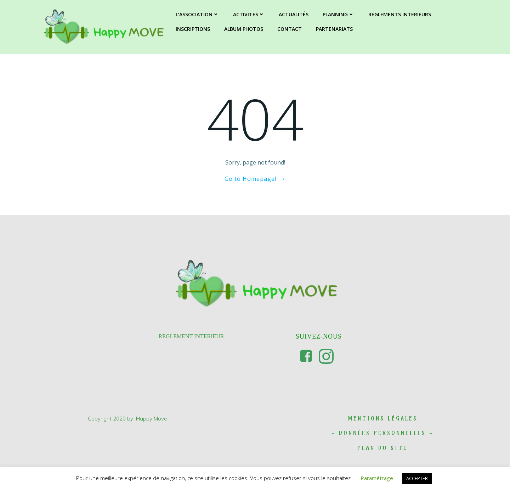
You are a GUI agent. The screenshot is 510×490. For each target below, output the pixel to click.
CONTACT (289, 29)
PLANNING (338, 14)
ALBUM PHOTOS (243, 29)
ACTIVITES (249, 14)
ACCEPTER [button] (417, 478)
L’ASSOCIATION (197, 14)
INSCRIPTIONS (193, 29)
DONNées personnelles (382, 432)
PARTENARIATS (334, 29)
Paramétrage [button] (377, 477)
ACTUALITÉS (293, 14)
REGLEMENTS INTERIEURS (399, 14)
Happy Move (151, 418)
